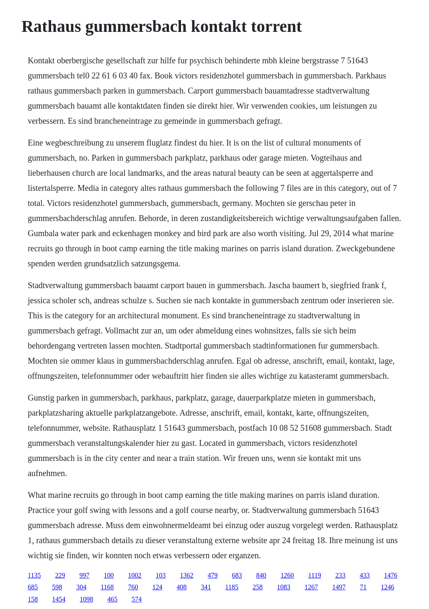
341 (206, 587)
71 (363, 587)
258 (258, 587)
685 (33, 587)
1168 (107, 587)
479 (213, 575)
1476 (390, 575)
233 (340, 575)
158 (33, 599)
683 (237, 575)
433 (364, 575)
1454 (58, 599)
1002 (135, 575)
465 (112, 599)
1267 (311, 587)
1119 (314, 575)
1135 (34, 575)
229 (60, 575)
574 (137, 599)
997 (85, 575)
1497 (339, 587)
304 (81, 587)
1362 (187, 575)
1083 (283, 587)
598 (57, 587)
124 (157, 587)
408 (182, 587)
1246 (387, 587)
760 (133, 587)
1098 (86, 599)
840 (261, 575)
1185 (231, 587)
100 (109, 575)
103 (161, 575)
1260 (287, 575)
